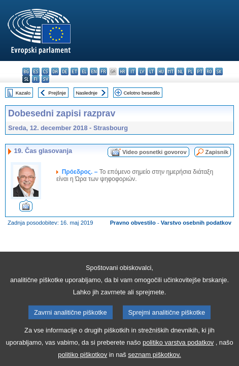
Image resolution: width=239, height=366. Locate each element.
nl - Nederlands (180, 71)
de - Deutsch (65, 71)
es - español (36, 71)
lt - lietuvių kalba (151, 71)
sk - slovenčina (219, 71)
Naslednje (86, 93)
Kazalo (23, 93)
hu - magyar (161, 71)
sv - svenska (45, 79)
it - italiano (132, 71)
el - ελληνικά (84, 71)
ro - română (209, 71)
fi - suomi (36, 79)
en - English (93, 71)
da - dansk (55, 71)
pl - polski (190, 71)
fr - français (103, 71)
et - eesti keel (74, 71)
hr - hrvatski (122, 71)
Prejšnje (57, 93)
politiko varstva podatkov (178, 351)
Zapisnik (217, 152)
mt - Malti (171, 71)
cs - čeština (45, 71)
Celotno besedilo (141, 93)
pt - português (199, 71)
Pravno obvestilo (133, 223)
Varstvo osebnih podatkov (196, 223)
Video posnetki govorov (154, 152)
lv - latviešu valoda (142, 71)
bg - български (26, 71)
